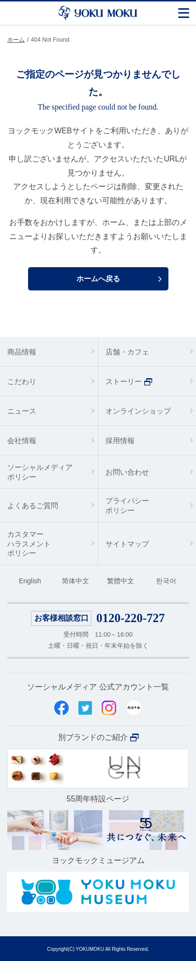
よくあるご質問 (32, 505)
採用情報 (120, 440)
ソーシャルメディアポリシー (40, 472)
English (30, 581)
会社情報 (21, 440)
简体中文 (75, 581)
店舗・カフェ (127, 352)
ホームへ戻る (98, 278)
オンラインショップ (138, 411)
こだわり (21, 381)
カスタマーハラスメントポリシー (29, 543)
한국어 (166, 581)
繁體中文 (120, 581)
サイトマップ (127, 544)
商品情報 (21, 352)
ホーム (16, 39)
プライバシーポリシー (127, 505)
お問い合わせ (127, 472)
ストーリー (124, 381)
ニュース (21, 411)
